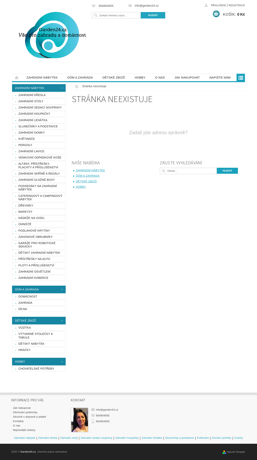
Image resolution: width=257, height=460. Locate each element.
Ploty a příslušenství (36, 265)
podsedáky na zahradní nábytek (37, 187)
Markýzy (25, 211)
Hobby (140, 77)
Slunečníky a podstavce (38, 126)
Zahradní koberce (33, 277)
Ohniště (24, 224)
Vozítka (24, 327)
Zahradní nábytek (42, 77)
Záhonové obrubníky (35, 236)
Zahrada (25, 302)
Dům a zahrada (80, 77)
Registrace (237, 5)
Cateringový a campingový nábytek (40, 197)
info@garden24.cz (107, 409)
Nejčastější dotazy (24, 429)
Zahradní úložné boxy (36, 179)
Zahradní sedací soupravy (40, 107)
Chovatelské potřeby (36, 368)
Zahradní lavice (31, 151)
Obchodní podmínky (25, 412)
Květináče (26, 138)
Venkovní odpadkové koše (39, 157)
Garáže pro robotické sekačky (37, 244)
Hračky (24, 350)
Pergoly (25, 145)
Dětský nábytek (31, 343)
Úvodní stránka (17, 77)
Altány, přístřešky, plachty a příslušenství (38, 165)
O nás (160, 77)
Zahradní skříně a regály (39, 173)
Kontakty (18, 421)
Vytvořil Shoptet (236, 452)
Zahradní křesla (32, 95)
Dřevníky (25, 205)
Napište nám (219, 77)
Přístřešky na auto (34, 259)
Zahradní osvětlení (34, 271)
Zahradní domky (31, 132)
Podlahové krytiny (34, 230)
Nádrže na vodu (31, 218)
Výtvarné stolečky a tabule (35, 335)
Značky (238, 437)
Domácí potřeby (221, 437)
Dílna (22, 309)
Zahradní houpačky (34, 113)
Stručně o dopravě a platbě (29, 416)
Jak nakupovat (187, 77)
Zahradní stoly (31, 101)
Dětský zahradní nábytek (39, 252)
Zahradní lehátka (32, 120)
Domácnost (27, 296)
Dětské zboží (113, 77)
